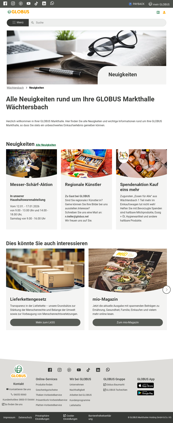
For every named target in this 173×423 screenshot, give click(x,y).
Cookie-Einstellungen (70, 417)
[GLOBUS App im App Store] (146, 386)
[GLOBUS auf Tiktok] (36, 4)
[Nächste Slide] (167, 290)
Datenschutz (25, 417)
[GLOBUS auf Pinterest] (21, 4)
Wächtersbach (15, 87)
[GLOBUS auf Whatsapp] (52, 4)
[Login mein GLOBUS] (164, 12)
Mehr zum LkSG (45, 322)
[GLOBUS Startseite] (18, 12)
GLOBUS (159, 4)
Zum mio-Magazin (128, 322)
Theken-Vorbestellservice (49, 395)
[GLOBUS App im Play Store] (145, 393)
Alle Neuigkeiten (46, 145)
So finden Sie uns (13, 404)
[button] (18, 22)
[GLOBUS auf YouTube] (28, 4)
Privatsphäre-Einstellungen (42, 417)
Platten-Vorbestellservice (49, 405)
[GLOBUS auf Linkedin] (44, 4)
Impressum (9, 417)
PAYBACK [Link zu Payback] (136, 4)
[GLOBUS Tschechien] (115, 390)
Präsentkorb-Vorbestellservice (51, 400)
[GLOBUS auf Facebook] (5, 4)
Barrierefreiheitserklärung (100, 417)
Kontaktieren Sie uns (20, 389)
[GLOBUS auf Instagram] (13, 4)
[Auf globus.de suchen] (99, 22)
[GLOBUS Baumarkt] (114, 385)
